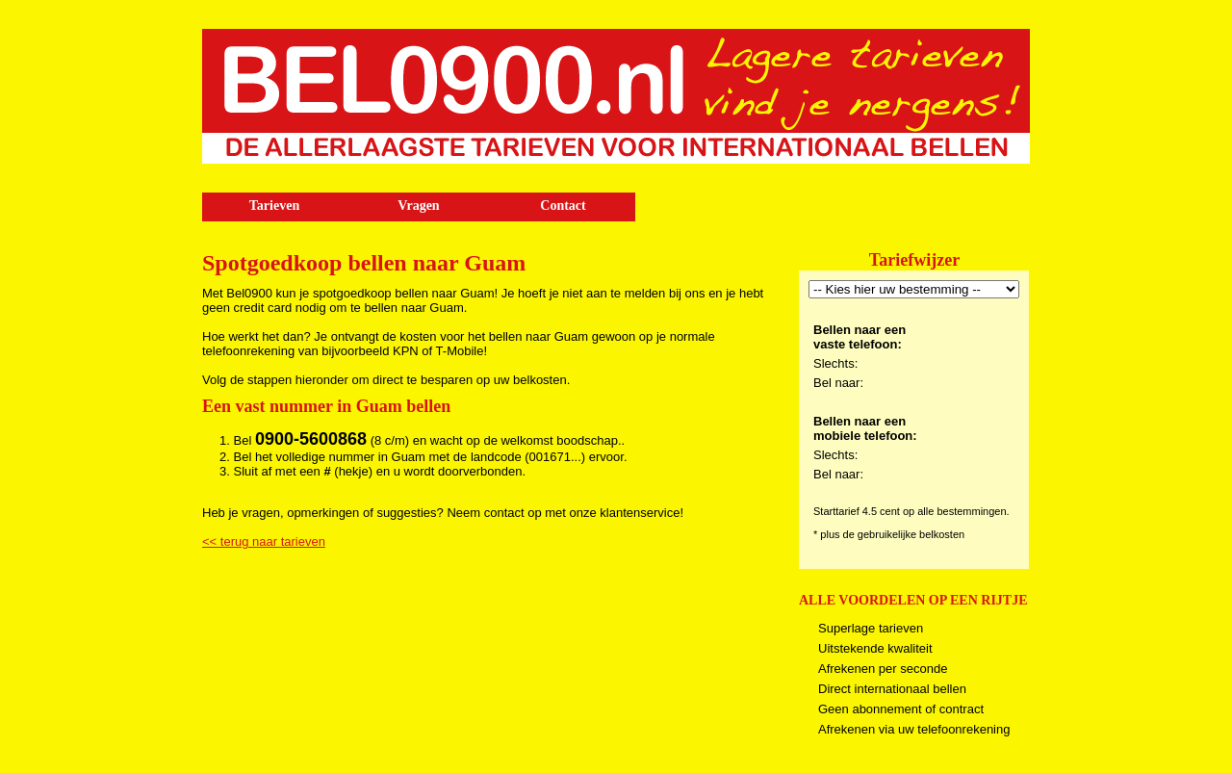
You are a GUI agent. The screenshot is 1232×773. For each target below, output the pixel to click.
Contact (562, 205)
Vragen (418, 205)
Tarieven (274, 205)
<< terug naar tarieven (263, 541)
